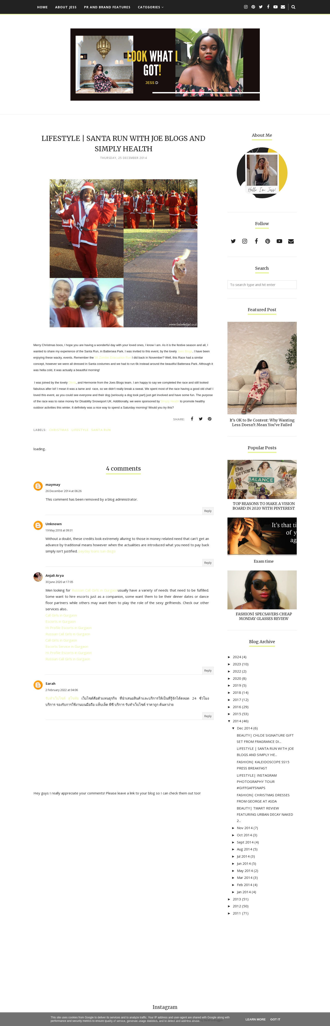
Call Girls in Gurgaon (61, 615)
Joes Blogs (185, 351)
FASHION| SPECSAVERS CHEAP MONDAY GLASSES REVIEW (264, 616)
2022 (237, 671)
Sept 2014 (245, 842)
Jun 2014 (244, 863)
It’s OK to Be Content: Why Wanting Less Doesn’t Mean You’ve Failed (262, 422)
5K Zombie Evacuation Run (112, 357)
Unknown (53, 523)
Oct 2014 (244, 835)
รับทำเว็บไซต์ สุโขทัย (62, 698)
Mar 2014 (244, 877)
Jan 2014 (244, 892)
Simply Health (170, 401)
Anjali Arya (54, 575)
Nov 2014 (245, 827)
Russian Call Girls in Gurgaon (95, 590)
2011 (237, 913)
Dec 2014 (244, 728)
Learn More (255, 1019)
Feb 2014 (244, 884)
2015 (237, 713)
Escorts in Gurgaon (60, 621)
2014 (237, 721)
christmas (59, 430)
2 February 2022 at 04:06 (61, 690)
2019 (237, 685)
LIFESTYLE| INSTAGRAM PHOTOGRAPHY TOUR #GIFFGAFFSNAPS (257, 781)
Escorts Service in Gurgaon (66, 646)
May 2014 (245, 870)
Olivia (72, 382)
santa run (101, 430)
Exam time (264, 561)
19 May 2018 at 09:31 (59, 530)
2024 (237, 656)
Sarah (50, 683)
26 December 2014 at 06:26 (63, 491)
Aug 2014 (244, 849)
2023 (237, 664)
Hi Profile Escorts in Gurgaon (68, 627)
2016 (237, 706)
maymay (52, 484)
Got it (275, 1019)
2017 (237, 699)
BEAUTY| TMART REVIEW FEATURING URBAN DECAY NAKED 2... (265, 814)
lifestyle (80, 430)
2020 (237, 678)
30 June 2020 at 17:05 (59, 582)
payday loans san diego (97, 551)
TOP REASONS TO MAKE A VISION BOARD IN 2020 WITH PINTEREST (264, 506)
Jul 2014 (243, 856)
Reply (208, 511)
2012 (237, 906)
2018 (237, 692)
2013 (237, 899)
